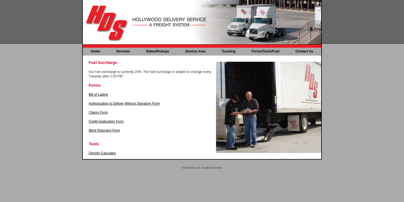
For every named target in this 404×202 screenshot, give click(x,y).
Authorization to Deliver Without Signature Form (124, 103)
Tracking (228, 51)
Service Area (195, 51)
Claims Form (98, 112)
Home (95, 51)
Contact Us (304, 51)
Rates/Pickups (157, 51)
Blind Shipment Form (104, 130)
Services (123, 51)
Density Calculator (102, 153)
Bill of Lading (98, 95)
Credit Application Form (106, 121)
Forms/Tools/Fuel (265, 51)
